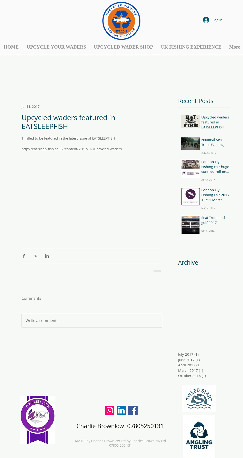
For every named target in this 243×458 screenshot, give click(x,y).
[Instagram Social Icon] (109, 410)
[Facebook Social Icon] (133, 410)
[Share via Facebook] (24, 256)
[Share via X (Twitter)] (35, 256)
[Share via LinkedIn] (47, 256)
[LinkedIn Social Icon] (121, 410)
